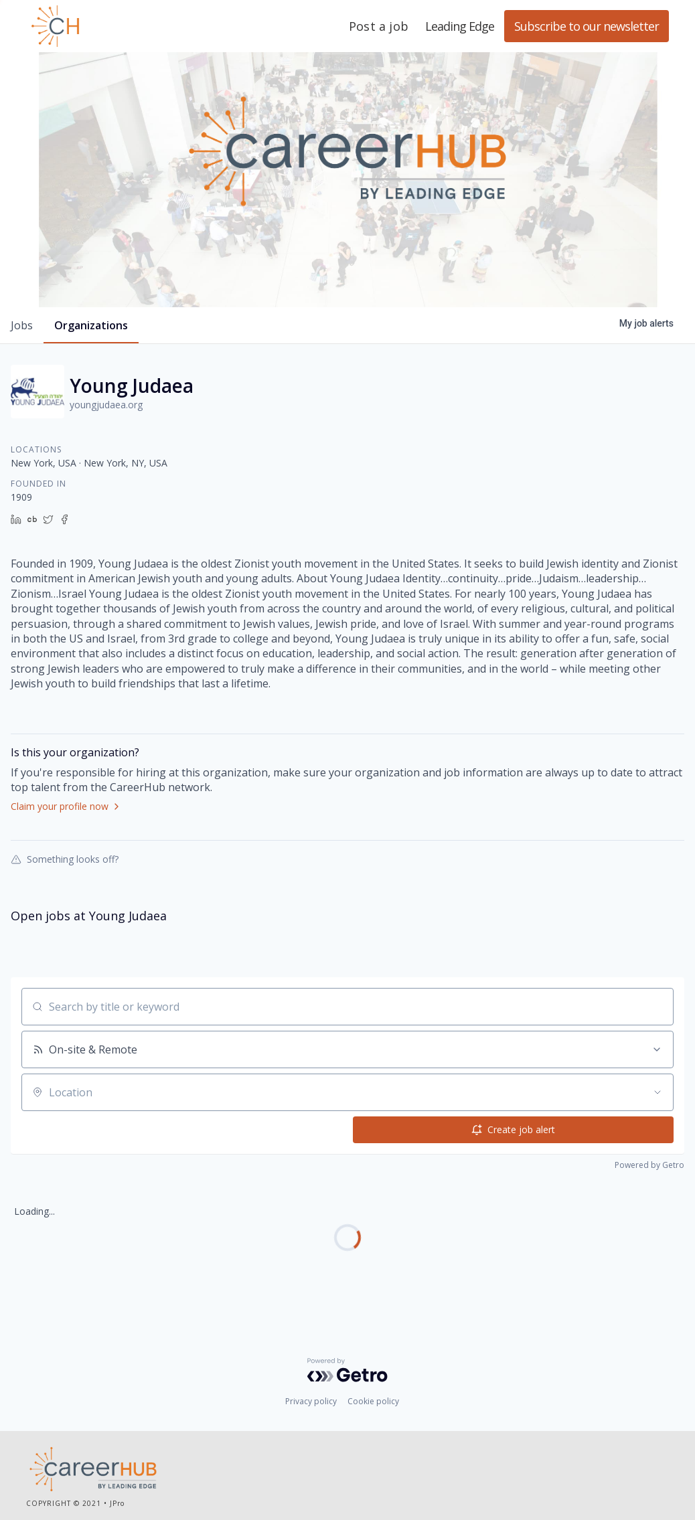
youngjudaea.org (106, 404)
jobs (22, 325)
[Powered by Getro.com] (347, 1370)
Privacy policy (311, 1401)
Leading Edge (120, 26)
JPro (117, 1503)
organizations (91, 325)
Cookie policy (373, 1401)
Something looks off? (65, 859)
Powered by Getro (649, 1165)
